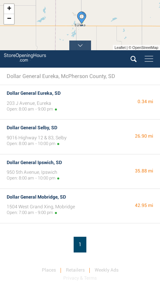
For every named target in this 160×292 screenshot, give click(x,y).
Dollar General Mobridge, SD (36, 197)
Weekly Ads (106, 270)
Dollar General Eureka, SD (34, 93)
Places (49, 270)
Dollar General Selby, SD (32, 127)
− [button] (9, 19)
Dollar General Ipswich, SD (34, 162)
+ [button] (9, 9)
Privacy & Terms (80, 278)
